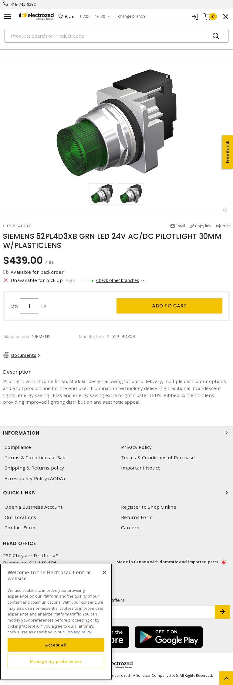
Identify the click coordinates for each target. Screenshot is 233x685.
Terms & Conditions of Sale (36, 457)
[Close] (104, 572)
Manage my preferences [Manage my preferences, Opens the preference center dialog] (56, 661)
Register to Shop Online (148, 507)
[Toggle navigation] (7, 16)
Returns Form (137, 517)
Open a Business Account (33, 507)
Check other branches (117, 280)
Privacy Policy (136, 447)
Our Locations (20, 517)
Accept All (56, 645)
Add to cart (169, 305)
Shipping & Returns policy (34, 468)
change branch (131, 16)
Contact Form (20, 528)
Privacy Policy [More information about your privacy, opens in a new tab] (78, 632)
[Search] (116, 35)
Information (116, 432)
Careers (130, 528)
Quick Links (116, 492)
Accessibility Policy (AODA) (35, 478)
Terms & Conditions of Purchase (158, 457)
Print (225, 226)
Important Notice (140, 468)
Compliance (18, 447)
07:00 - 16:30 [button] (92, 16)
